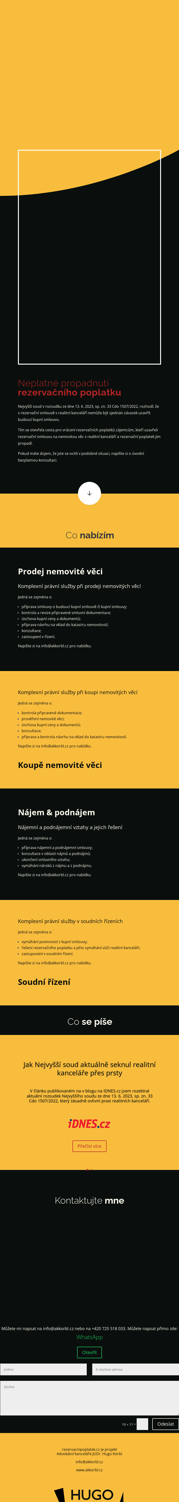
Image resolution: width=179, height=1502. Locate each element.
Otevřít (89, 1352)
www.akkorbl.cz (89, 1469)
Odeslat (165, 1424)
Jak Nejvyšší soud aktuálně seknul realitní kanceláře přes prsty (89, 1068)
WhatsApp (89, 1337)
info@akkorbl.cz (55, 645)
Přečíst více (89, 1146)
